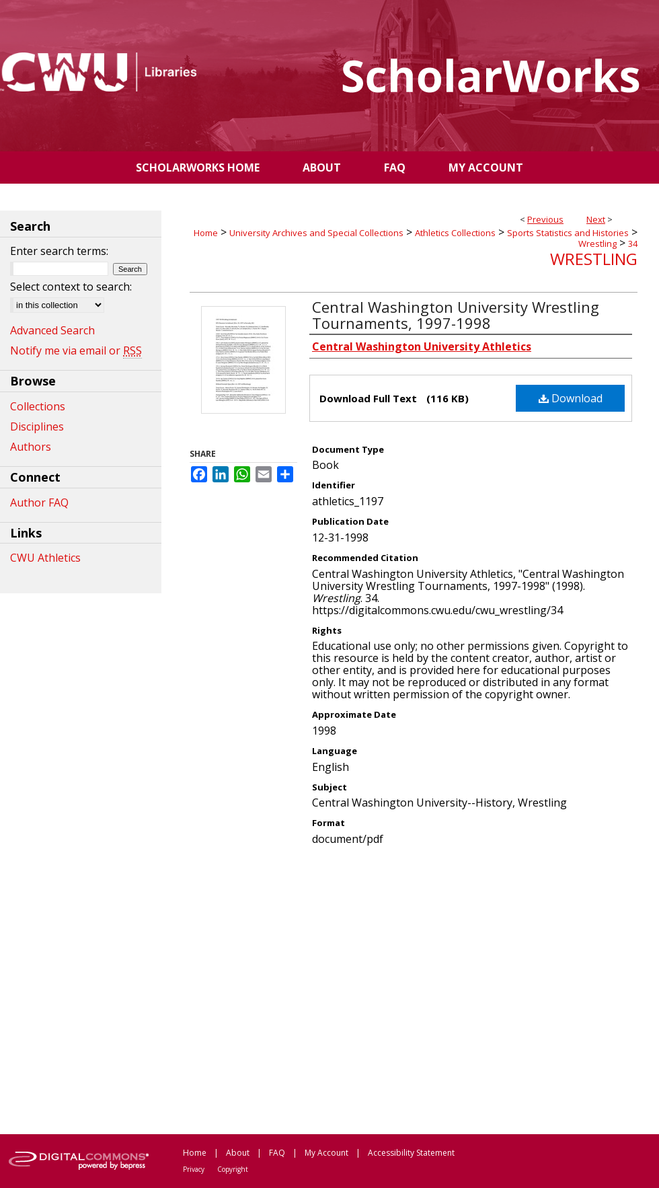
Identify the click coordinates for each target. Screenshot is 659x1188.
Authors (30, 446)
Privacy (193, 1169)
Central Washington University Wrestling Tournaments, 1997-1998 (455, 315)
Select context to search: (71, 286)
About (237, 1152)
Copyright (232, 1169)
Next (595, 219)
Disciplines (37, 426)
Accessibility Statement (411, 1152)
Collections (37, 406)
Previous (545, 219)
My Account (326, 1152)
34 (632, 243)
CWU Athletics (45, 557)
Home (206, 233)
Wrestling (597, 243)
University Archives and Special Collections (316, 233)
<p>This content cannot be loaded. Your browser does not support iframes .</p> (413, 988)
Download (571, 398)
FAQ (277, 1152)
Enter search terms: (59, 251)
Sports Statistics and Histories (568, 233)
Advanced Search (52, 330)
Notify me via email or (76, 350)
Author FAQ (39, 502)
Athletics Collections (455, 233)
